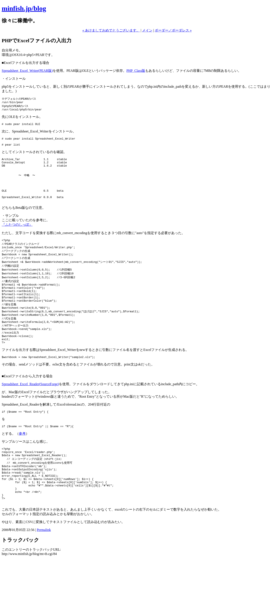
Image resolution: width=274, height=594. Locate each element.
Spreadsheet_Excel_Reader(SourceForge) (30, 408)
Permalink (44, 564)
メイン (147, 30)
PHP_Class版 (135, 70)
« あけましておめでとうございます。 (111, 30)
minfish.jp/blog (24, 8)
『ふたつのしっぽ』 (17, 234)
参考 (22, 459)
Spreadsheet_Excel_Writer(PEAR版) (27, 70)
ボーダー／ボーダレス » (173, 30)
